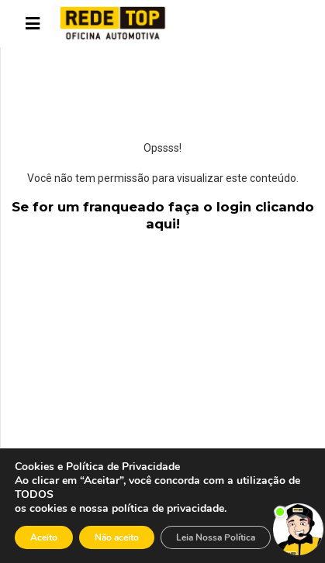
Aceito (43, 537)
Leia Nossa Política (215, 537)
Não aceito (117, 537)
